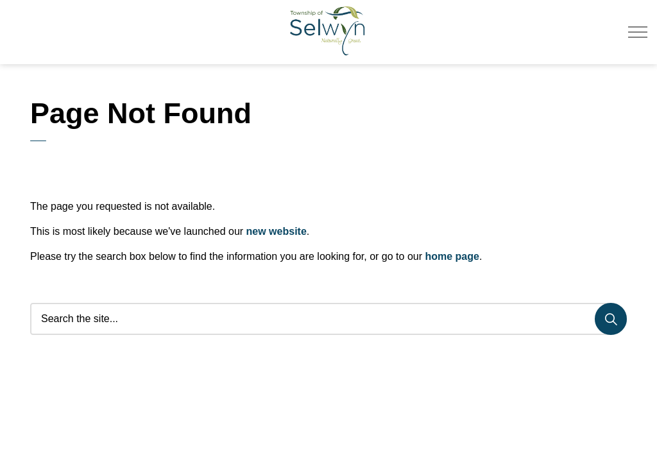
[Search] (611, 319)
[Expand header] (638, 32)
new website (276, 231)
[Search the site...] (328, 319)
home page (452, 256)
